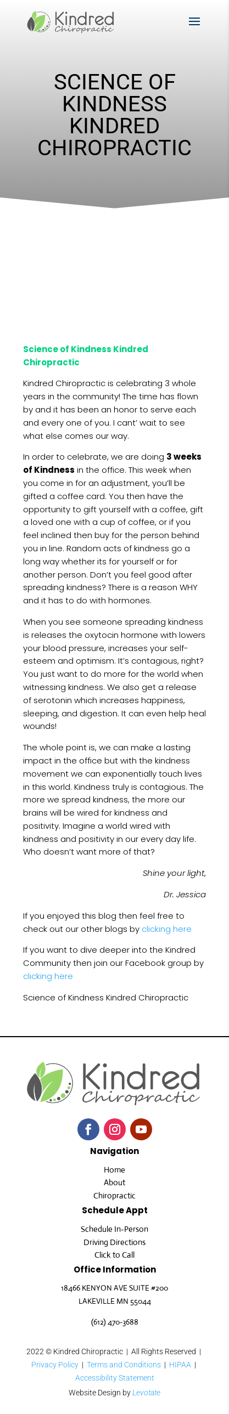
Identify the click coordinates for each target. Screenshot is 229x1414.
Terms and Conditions (124, 1364)
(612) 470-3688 (114, 1322)
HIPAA (180, 1364)
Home (114, 1169)
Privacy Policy (55, 1364)
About (114, 1182)
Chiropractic (114, 1195)
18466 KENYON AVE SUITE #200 (114, 1288)
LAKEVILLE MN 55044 (115, 1301)
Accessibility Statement (114, 1377)
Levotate (146, 1392)
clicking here (167, 929)
